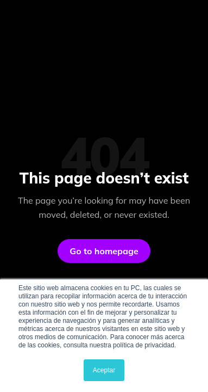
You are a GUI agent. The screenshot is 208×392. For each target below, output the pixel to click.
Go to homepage (104, 251)
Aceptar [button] (104, 370)
